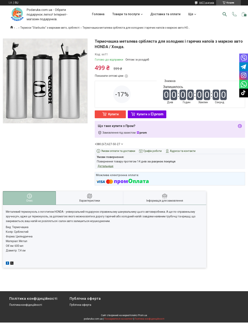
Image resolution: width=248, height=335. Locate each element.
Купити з (150, 114)
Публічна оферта (80, 304)
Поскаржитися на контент (118, 318)
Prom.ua (142, 315)
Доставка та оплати (165, 14)
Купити (113, 114)
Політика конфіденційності (149, 318)
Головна (98, 14)
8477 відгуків (206, 2)
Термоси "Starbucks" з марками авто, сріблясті (50, 27)
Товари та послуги (126, 14)
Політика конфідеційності (25, 304)
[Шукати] (225, 14)
